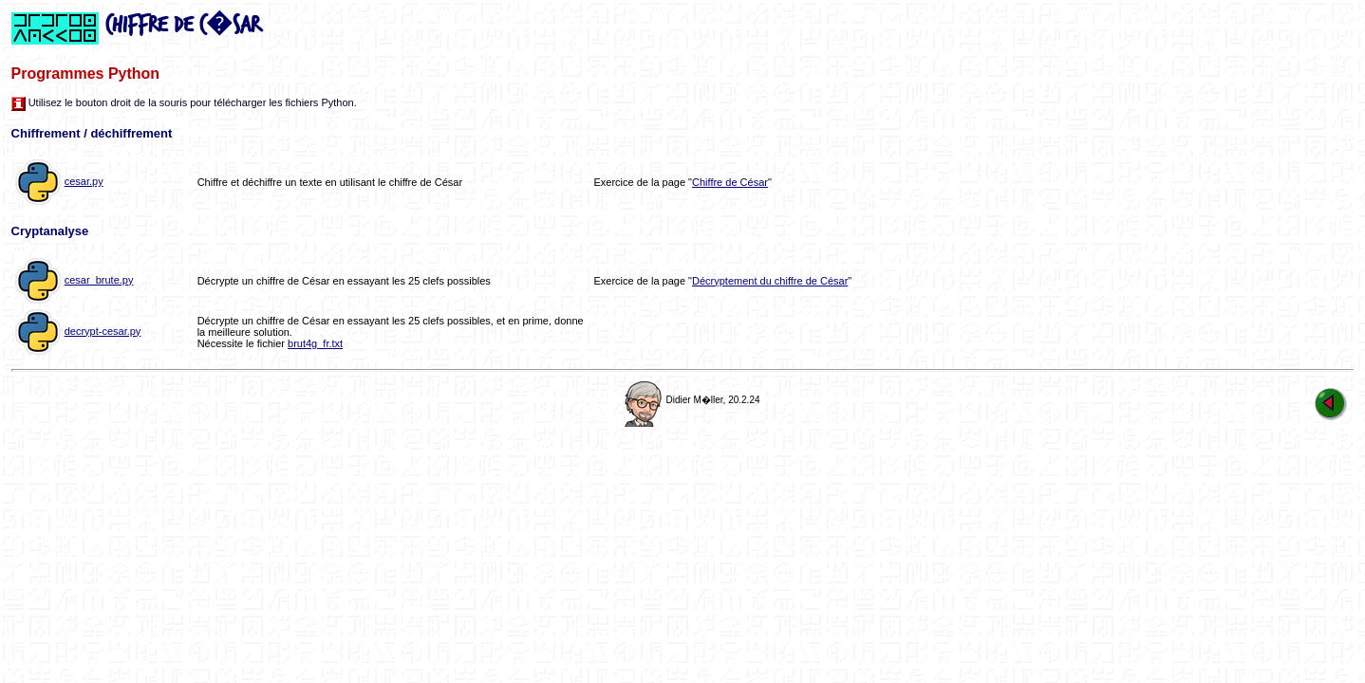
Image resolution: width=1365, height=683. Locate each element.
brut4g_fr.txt (315, 343)
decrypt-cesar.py (103, 331)
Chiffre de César (730, 182)
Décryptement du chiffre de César (770, 280)
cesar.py (84, 181)
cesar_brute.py (99, 280)
